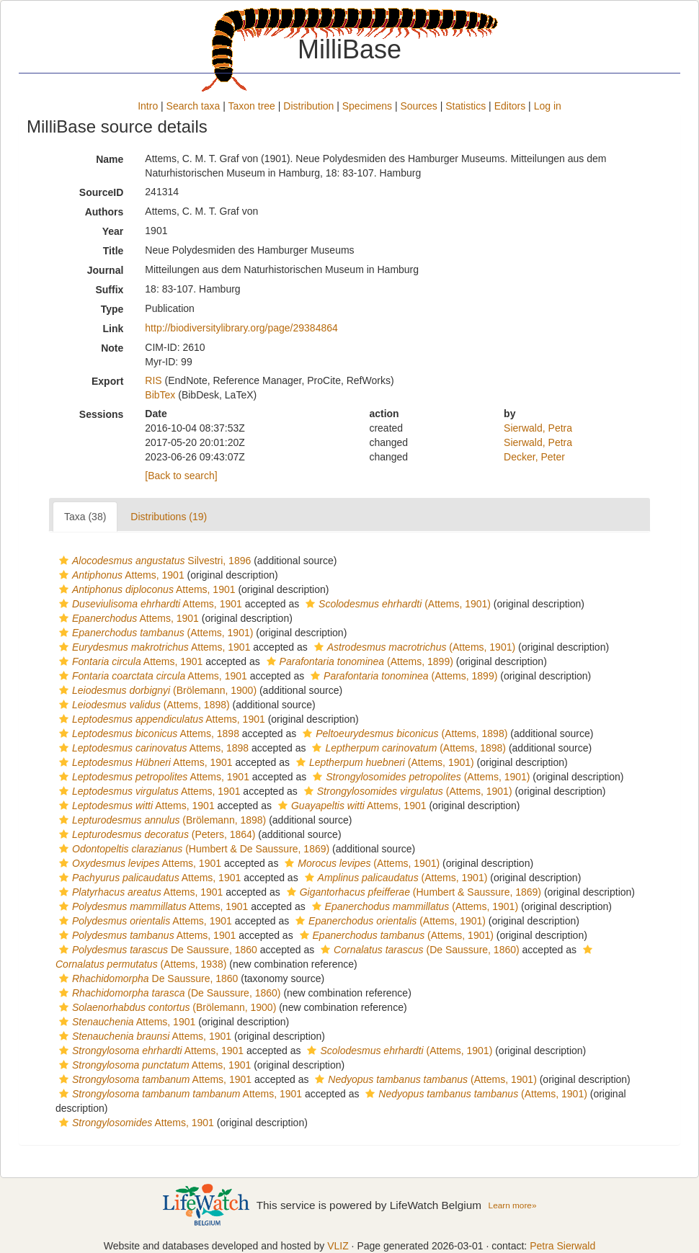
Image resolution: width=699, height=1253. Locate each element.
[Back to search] (181, 475)
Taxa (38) (85, 516)
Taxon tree (251, 106)
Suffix (109, 289)
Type (112, 309)
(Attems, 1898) (142, 704)
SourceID (101, 192)
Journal (105, 270)
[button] (63, 561)
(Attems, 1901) (396, 604)
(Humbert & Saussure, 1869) (412, 892)
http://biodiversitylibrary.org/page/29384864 (241, 328)
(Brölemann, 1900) (156, 690)
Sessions (101, 414)
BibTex (160, 395)
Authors (104, 212)
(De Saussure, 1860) (418, 949)
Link (113, 328)
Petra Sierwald (562, 1246)
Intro (148, 106)
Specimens (367, 106)
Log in (547, 106)
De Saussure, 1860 (156, 949)
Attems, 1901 (119, 575)
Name (109, 159)
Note (112, 348)
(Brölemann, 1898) (160, 820)
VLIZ (338, 1246)
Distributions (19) (168, 516)
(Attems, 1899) (358, 661)
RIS (153, 380)
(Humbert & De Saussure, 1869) (192, 849)
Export (107, 381)
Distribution (308, 106)
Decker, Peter (534, 457)
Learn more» (513, 1205)
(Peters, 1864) (155, 834)
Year (113, 231)
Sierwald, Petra (538, 428)
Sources (418, 106)
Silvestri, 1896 (153, 560)
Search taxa (193, 106)
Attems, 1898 (147, 733)
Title (113, 251)
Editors (510, 106)
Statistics (465, 106)
